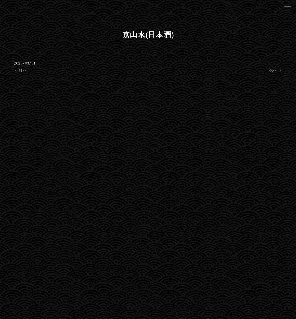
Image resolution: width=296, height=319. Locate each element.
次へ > (275, 70)
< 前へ (21, 70)
